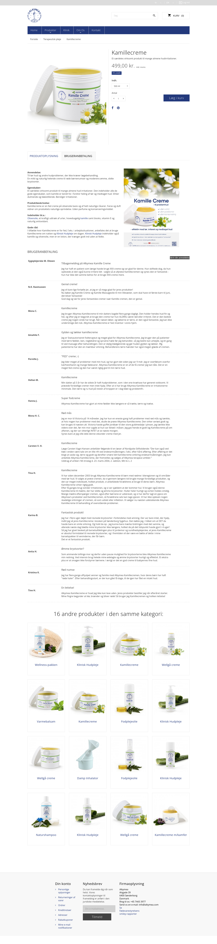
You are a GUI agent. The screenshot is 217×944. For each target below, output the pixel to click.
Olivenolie (32, 218)
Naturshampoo (46, 841)
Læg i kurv (176, 97)
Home (33, 30)
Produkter (47, 30)
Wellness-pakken (46, 665)
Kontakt (85, 30)
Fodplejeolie (129, 724)
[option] (51, 136)
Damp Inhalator (87, 782)
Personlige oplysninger (64, 899)
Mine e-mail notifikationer (65, 934)
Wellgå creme (171, 665)
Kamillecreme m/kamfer (171, 841)
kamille (84, 218)
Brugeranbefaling (80, 156)
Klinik (61, 30)
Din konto (63, 892)
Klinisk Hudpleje (65, 234)
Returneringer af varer (66, 907)
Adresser (62, 923)
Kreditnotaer (64, 918)
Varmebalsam (46, 724)
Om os (72, 30)
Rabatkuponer (65, 927)
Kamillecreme (129, 665)
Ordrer (61, 913)
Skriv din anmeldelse (179, 258)
